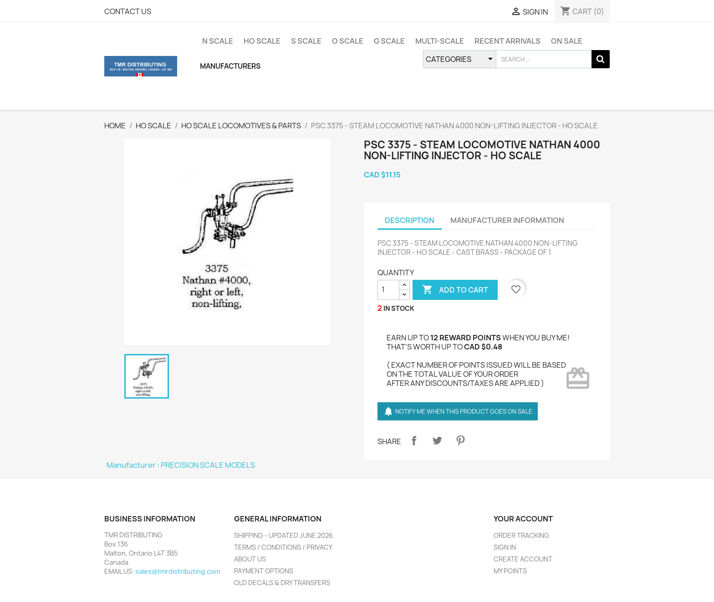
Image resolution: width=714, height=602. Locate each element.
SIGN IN (505, 547)
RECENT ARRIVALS (507, 41)
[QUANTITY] (388, 290)
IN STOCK (398, 308)
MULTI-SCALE (439, 41)
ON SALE (566, 41)
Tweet (437, 440)
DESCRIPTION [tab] (409, 220)
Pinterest (460, 440)
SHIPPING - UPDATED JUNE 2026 (283, 535)
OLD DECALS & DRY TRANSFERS (282, 582)
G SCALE (389, 41)
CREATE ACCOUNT (523, 559)
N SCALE (217, 41)
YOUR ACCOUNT (523, 519)
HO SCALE (262, 41)
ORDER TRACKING (521, 535)
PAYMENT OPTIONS (263, 571)
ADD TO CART (455, 290)
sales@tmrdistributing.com (177, 571)
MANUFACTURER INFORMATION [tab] (507, 220)
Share (414, 440)
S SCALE (306, 41)
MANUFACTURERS (230, 66)
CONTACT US (127, 11)
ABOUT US (250, 559)
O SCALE (347, 41)
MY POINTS (510, 571)
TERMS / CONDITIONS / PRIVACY (283, 547)
